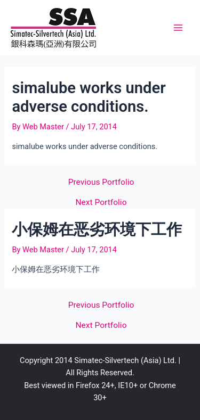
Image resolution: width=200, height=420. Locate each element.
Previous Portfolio (101, 182)
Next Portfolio (101, 203)
